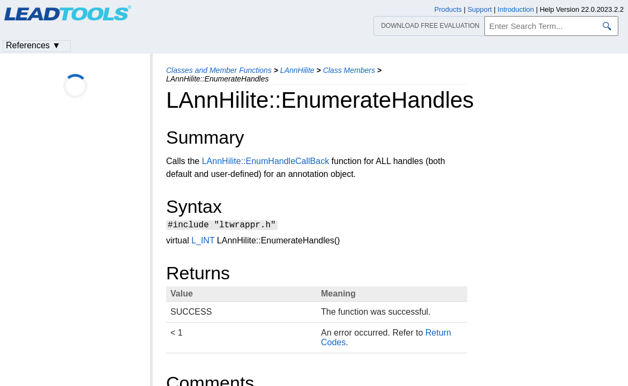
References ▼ (33, 45)
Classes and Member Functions (219, 70)
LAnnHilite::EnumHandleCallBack (265, 161)
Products (448, 9)
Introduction (516, 9)
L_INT (202, 242)
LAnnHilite (297, 70)
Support (479, 9)
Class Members (349, 70)
